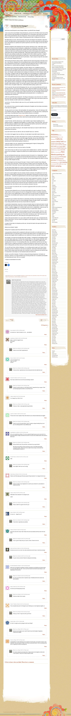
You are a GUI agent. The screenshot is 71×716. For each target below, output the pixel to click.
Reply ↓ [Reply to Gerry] (45, 364)
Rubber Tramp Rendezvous (9, 276)
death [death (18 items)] (59, 144)
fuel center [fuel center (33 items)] (54, 146)
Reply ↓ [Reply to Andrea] (45, 535)
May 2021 (54, 240)
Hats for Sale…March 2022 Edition (58, 74)
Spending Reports (55, 210)
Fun (52, 182)
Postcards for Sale (22, 16)
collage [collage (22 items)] (59, 143)
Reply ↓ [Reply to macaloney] (45, 344)
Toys (53, 214)
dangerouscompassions (56, 87)
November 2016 (55, 312)
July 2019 (53, 265)
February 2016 (54, 325)
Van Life (15, 275)
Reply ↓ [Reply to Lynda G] (45, 417)
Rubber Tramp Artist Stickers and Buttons (14, 20)
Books (53, 176)
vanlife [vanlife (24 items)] (60, 164)
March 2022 (54, 231)
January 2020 (54, 256)
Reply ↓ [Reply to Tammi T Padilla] (45, 608)
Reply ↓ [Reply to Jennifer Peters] (45, 460)
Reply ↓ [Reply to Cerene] (45, 646)
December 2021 (55, 234)
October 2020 (54, 244)
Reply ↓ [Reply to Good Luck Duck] (45, 552)
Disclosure (45, 13)
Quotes (53, 204)
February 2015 (54, 343)
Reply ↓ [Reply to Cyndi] (45, 625)
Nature (53, 198)
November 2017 (55, 294)
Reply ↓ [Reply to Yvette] (45, 400)
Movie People (54, 71)
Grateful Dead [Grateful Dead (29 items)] (60, 148)
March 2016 (54, 324)
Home (6, 13)
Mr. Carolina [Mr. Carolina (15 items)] (56, 152)
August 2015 (54, 334)
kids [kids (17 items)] (55, 149)
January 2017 (54, 309)
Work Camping (54, 222)
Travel (53, 216)
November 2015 (55, 330)
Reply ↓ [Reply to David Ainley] (45, 478)
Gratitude (53, 185)
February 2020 (54, 254)
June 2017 (54, 302)
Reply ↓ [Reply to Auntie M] (45, 381)
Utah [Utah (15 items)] (59, 162)
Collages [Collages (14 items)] (62, 143)
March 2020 (54, 253)
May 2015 (54, 339)
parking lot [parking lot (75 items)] (60, 154)
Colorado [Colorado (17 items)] (52, 144)
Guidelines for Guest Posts (11, 16)
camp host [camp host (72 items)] (59, 141)
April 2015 (54, 340)
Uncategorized (54, 219)
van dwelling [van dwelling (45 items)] (63, 162)
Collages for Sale (17, 13)
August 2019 (54, 263)
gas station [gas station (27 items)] (62, 146)
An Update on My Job (56, 73)
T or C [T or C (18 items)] (57, 160)
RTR (41, 275)
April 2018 (54, 287)
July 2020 (53, 247)
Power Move (54, 76)
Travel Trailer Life (55, 217)
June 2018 (54, 284)
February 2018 (54, 290)
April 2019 (54, 269)
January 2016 (54, 327)
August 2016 (54, 316)
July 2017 (53, 300)
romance (38, 275)
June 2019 (54, 266)
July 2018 (53, 282)
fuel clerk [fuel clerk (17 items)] (58, 146)
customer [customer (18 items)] (56, 144)
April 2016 (54, 322)
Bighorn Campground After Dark (57, 67)
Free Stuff (54, 180)
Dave (11, 512)
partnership (34, 275)
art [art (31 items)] (58, 134)
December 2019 (55, 257)
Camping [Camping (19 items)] (56, 143)
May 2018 (54, 285)
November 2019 (55, 259)
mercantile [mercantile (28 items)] (62, 149)
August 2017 (54, 299)
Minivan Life (54, 192)
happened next (22, 115)
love (31, 275)
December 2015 (55, 328)
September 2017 (55, 297)
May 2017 (54, 303)
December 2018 (55, 275)
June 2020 (54, 248)
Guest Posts (54, 186)
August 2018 (54, 281)
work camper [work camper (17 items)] (64, 164)
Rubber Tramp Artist (21, 4)
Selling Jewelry (54, 208)
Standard (46, 26)
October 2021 (54, 235)
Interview (53, 191)
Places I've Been (55, 201)
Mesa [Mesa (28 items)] (52, 152)
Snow (53, 64)
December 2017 (55, 293)
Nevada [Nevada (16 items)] (59, 152)
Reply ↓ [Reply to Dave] (45, 516)
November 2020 (55, 243)
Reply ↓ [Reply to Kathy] (45, 590)
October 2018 (54, 278)
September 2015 (55, 333)
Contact (39, 13)
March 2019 (54, 271)
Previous (8, 320)
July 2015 (53, 336)
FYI (52, 183)
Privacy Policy (31, 16)
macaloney (12, 338)
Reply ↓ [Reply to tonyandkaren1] (45, 438)
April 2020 (54, 251)
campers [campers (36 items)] (53, 141)
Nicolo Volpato (22, 712)
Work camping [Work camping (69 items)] (56, 166)
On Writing (54, 200)
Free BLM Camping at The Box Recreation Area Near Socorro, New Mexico (58, 78)
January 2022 (54, 232)
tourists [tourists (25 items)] (60, 160)
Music (53, 194)
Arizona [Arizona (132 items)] (54, 134)
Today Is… (54, 213)
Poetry (53, 203)
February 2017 (54, 308)
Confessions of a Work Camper (29, 13)
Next (45, 320)
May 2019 (54, 268)
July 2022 (53, 229)
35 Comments (24, 276)
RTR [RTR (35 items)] (60, 157)
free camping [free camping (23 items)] (63, 144)
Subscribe (54, 114)
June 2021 (54, 238)
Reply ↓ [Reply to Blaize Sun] (44, 352)
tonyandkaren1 (13, 432)
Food (53, 179)
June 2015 (54, 337)
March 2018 (54, 288)
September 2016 (55, 315)
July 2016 (53, 318)
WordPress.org (54, 356)
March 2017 (54, 306)
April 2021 (54, 241)
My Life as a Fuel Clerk (56, 195)
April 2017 (54, 305)
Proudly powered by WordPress (8, 712)
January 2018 (54, 291)
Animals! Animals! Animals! (57, 173)
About (11, 13)
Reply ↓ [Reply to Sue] (45, 334)
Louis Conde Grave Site (61, 92)
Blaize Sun (22, 27)
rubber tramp (44, 275)
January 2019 (54, 274)
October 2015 (54, 331)
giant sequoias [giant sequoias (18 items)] (54, 148)
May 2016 (54, 321)
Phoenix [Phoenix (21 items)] (52, 156)
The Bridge (54, 211)
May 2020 (54, 250)
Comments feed (55, 355)
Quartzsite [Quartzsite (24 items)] (57, 156)
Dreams (53, 177)
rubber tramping (17, 276)
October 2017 (54, 296)
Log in (53, 352)
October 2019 (54, 260)
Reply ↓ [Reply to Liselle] (45, 499)
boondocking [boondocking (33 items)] (54, 137)
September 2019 (55, 262)
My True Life (11, 275)
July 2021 (53, 237)
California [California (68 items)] (59, 139)
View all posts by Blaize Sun (41, 314)
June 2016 (54, 319)
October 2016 (54, 313)
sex (21, 276)
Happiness (54, 188)
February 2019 (54, 272)
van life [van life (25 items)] (56, 164)
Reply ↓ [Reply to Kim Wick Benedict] (45, 572)
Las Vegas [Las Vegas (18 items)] (58, 149)
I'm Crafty (53, 189)
